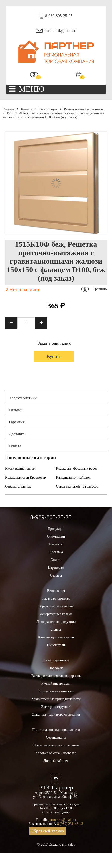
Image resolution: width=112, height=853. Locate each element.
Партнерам (56, 568)
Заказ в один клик (54, 343)
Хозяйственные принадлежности (56, 699)
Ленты (56, 629)
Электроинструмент (56, 707)
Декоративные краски (56, 614)
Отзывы (15, 410)
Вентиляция (46, 109)
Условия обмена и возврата (56, 753)
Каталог (25, 109)
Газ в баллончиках (56, 598)
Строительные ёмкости (56, 691)
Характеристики (23, 398)
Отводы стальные (18, 486)
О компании (56, 536)
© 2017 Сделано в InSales (56, 844)
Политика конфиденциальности (56, 730)
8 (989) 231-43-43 (70, 824)
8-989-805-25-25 (58, 16)
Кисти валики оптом (20, 468)
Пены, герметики (56, 660)
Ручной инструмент (56, 683)
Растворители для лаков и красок (56, 676)
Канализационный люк (73, 477)
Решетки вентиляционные (81, 109)
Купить (54, 356)
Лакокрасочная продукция (56, 622)
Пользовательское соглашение (56, 745)
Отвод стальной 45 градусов (77, 486)
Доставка (17, 434)
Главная (8, 109)
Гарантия (17, 422)
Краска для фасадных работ (77, 468)
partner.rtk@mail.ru (60, 30)
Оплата (15, 446)
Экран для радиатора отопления (56, 714)
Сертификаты (56, 737)
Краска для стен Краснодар (25, 477)
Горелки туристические (56, 606)
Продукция (56, 529)
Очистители (56, 645)
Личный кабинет (56, 761)
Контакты (56, 544)
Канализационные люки (56, 637)
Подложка (56, 668)
